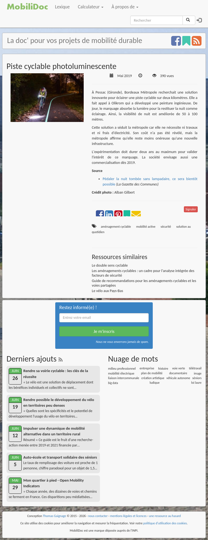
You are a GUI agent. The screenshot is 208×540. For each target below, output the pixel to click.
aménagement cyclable (116, 226)
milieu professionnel (122, 368)
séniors (197, 378)
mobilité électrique (121, 373)
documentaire (178, 373)
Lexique (62, 7)
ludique (155, 383)
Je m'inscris (103, 331)
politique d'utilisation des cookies (165, 523)
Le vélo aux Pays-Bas (107, 291)
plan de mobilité (151, 373)
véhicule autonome (178, 378)
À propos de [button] (125, 7)
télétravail (195, 368)
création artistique (152, 378)
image (198, 373)
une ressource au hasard (165, 516)
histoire (163, 368)
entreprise (147, 368)
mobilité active (145, 226)
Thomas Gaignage (54, 516)
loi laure (196, 383)
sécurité (166, 226)
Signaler (191, 209)
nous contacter (98, 516)
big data (113, 383)
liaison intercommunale (123, 378)
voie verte (178, 368)
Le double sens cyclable (110, 265)
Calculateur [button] (90, 7)
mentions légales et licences (128, 516)
